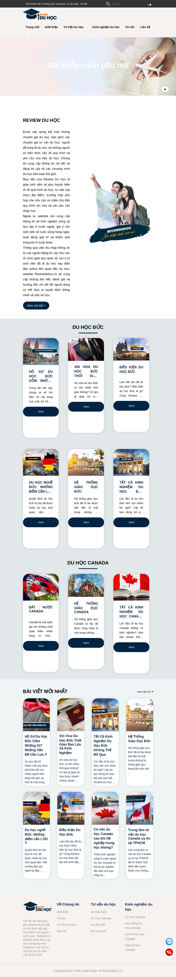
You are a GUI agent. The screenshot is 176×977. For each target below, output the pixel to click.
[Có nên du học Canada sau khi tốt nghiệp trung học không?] (105, 808)
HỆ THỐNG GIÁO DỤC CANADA (86, 608)
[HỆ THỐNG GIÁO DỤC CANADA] (86, 585)
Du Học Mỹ (98, 924)
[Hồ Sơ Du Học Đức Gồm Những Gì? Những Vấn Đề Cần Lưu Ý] (36, 714)
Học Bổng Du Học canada (133, 925)
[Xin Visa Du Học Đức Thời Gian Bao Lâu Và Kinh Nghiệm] (70, 714)
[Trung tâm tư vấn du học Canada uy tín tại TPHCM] (139, 808)
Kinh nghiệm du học (106, 27)
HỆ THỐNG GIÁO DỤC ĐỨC (86, 487)
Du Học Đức (99, 911)
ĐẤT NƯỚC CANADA (41, 609)
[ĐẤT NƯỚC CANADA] (41, 587)
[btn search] (149, 5)
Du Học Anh (98, 931)
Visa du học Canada (132, 947)
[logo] (40, 20)
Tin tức (130, 27)
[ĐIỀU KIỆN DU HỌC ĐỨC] (131, 349)
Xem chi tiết (41, 413)
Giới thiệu (51, 27)
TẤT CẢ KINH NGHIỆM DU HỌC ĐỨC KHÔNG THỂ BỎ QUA (131, 491)
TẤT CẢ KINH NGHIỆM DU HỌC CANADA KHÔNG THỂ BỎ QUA (131, 616)
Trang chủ (32, 27)
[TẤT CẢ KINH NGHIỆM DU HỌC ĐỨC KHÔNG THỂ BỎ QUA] (131, 462)
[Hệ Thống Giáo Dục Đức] (139, 714)
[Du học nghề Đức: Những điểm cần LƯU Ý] (36, 808)
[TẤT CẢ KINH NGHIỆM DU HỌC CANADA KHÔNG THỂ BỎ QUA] (131, 587)
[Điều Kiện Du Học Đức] (70, 808)
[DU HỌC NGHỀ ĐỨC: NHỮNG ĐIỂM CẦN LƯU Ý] (41, 462)
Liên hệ (145, 27)
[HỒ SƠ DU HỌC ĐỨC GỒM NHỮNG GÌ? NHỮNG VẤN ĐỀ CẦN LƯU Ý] (41, 351)
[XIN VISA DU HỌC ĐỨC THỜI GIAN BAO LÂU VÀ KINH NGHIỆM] (86, 349)
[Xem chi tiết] (36, 305)
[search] (128, 4)
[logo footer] (37, 907)
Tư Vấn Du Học (75, 27)
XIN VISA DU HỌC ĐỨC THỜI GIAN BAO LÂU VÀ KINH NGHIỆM (86, 375)
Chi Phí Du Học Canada (135, 936)
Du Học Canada (101, 918)
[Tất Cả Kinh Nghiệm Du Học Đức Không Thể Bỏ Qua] (105, 714)
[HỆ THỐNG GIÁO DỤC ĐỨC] (86, 462)
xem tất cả (145, 691)
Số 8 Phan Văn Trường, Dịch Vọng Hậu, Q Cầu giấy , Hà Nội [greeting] (56, 4)
